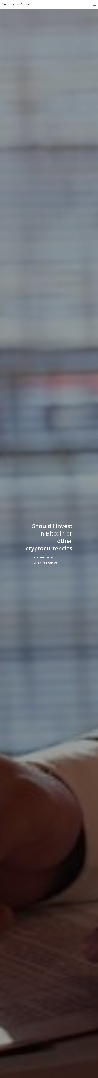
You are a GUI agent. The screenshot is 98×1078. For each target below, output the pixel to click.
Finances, (49, 557)
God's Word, (39, 562)
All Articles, (39, 557)
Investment (51, 562)
